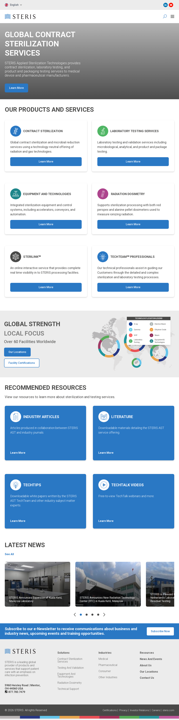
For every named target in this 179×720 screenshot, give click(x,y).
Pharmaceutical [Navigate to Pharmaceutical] (108, 665)
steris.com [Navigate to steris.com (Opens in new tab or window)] (168, 710)
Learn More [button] (16, 88)
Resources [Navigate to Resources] (147, 653)
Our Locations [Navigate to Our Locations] (149, 672)
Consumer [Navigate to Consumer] (105, 671)
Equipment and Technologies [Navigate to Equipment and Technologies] (66, 675)
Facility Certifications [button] (22, 363)
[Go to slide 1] (81, 615)
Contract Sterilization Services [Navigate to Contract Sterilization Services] (69, 660)
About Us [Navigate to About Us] (146, 665)
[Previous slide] (75, 615)
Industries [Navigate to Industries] (105, 653)
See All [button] (9, 554)
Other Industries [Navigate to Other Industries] (108, 677)
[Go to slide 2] (87, 615)
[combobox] (13, 5)
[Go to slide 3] (92, 615)
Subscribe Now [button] (160, 631)
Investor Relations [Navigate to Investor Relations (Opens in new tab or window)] (139, 710)
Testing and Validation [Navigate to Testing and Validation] (70, 668)
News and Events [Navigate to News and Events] (151, 659)
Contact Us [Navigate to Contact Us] (147, 678)
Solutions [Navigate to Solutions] (63, 653)
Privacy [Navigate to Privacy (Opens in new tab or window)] (123, 710)
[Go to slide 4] (98, 615)
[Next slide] (104, 615)
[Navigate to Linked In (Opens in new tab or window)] (165, 5)
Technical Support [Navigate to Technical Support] (68, 689)
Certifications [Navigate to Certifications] (110, 710)
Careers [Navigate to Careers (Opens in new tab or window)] (156, 710)
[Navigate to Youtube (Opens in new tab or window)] (171, 5)
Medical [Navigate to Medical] (103, 659)
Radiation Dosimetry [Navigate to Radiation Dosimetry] (69, 683)
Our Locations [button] (17, 352)
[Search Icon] (165, 16)
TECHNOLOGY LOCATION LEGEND (148, 319)
